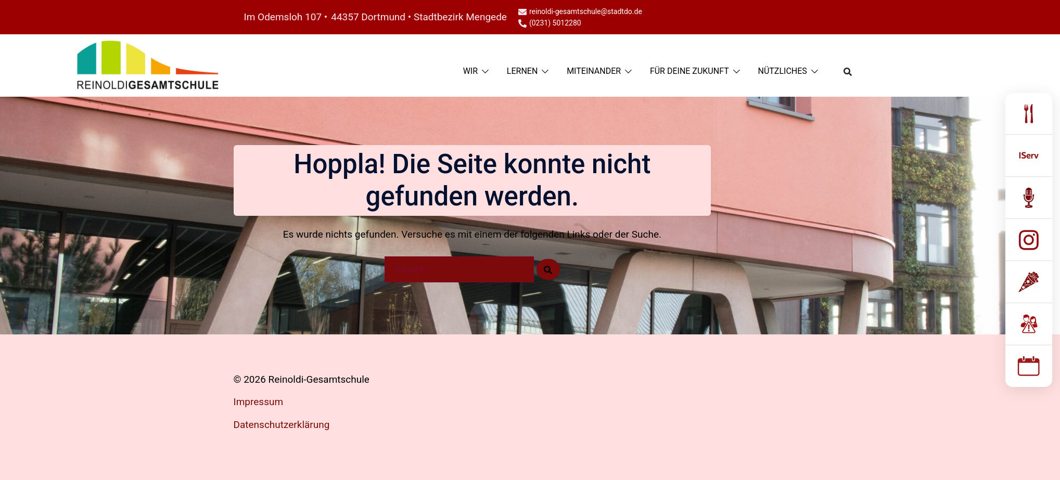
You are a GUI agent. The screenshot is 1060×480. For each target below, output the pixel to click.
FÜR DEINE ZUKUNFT (689, 71)
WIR (470, 71)
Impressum (259, 402)
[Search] (548, 269)
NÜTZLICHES (782, 71)
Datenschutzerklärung (282, 425)
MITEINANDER (594, 71)
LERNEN (522, 71)
